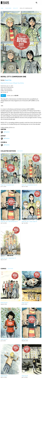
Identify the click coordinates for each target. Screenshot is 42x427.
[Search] (36, 2)
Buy (3, 95)
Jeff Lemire (6, 132)
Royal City (15, 8)
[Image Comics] (5, 2)
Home (2, 8)
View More (20, 151)
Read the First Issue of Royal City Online (12, 83)
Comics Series (8, 8)
